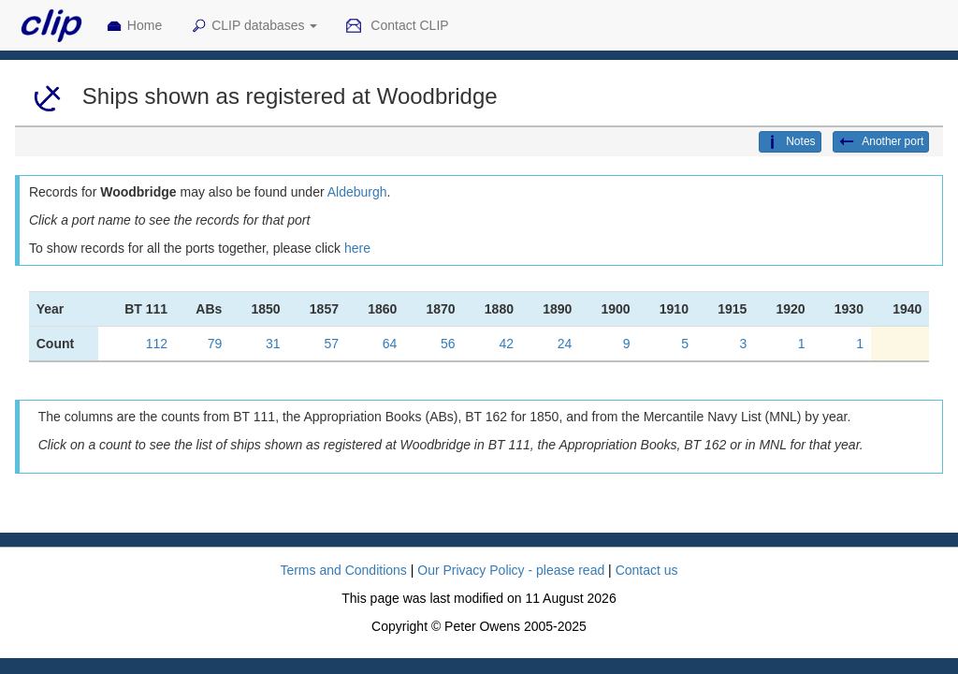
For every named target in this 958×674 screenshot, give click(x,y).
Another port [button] (881, 142)
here (357, 248)
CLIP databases (253, 26)
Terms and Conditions (343, 570)
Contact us (647, 570)
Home (134, 26)
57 (331, 343)
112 (156, 343)
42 (506, 343)
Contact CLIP (396, 26)
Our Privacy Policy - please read (510, 570)
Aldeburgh (357, 191)
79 (215, 343)
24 (565, 343)
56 (448, 343)
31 (273, 343)
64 (390, 343)
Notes (789, 142)
